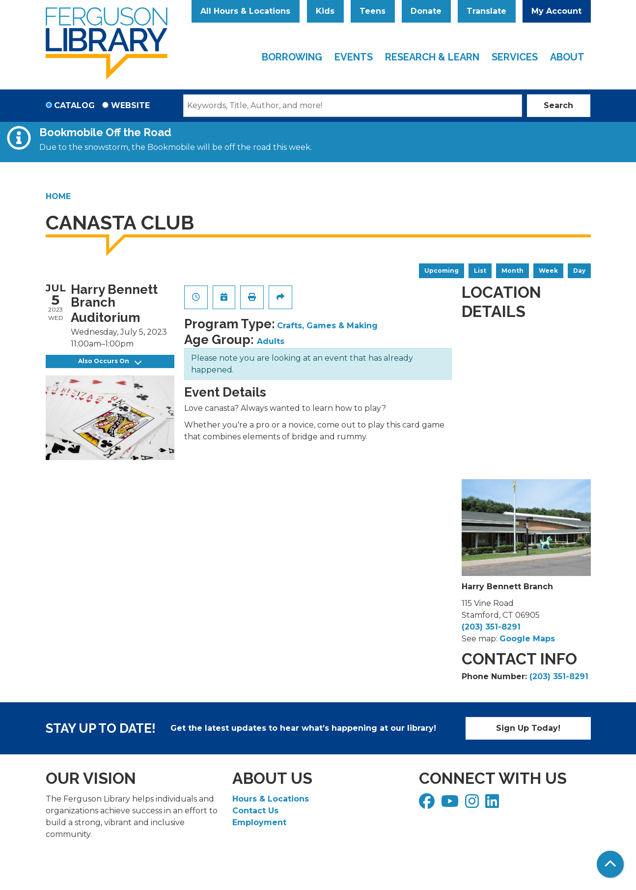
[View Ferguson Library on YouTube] (451, 804)
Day (579, 270)
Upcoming (441, 270)
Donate (426, 11)
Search (558, 105)
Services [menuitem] (515, 57)
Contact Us (255, 810)
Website (130, 105)
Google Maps (527, 638)
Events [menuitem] (353, 57)
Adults (270, 341)
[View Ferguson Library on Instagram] (473, 804)
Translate (486, 11)
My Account (556, 11)
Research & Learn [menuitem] (432, 57)
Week (548, 270)
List (480, 270)
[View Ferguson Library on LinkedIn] (493, 804)
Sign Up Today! (528, 728)
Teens (372, 11)
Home (58, 196)
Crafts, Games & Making (327, 325)
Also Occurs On (109, 361)
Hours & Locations (270, 799)
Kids (325, 11)
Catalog (74, 105)
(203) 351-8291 (491, 627)
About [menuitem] (567, 57)
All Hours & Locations (245, 11)
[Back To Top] (610, 864)
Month (512, 270)
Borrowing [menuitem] (292, 57)
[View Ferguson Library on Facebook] (428, 804)
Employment (259, 822)
